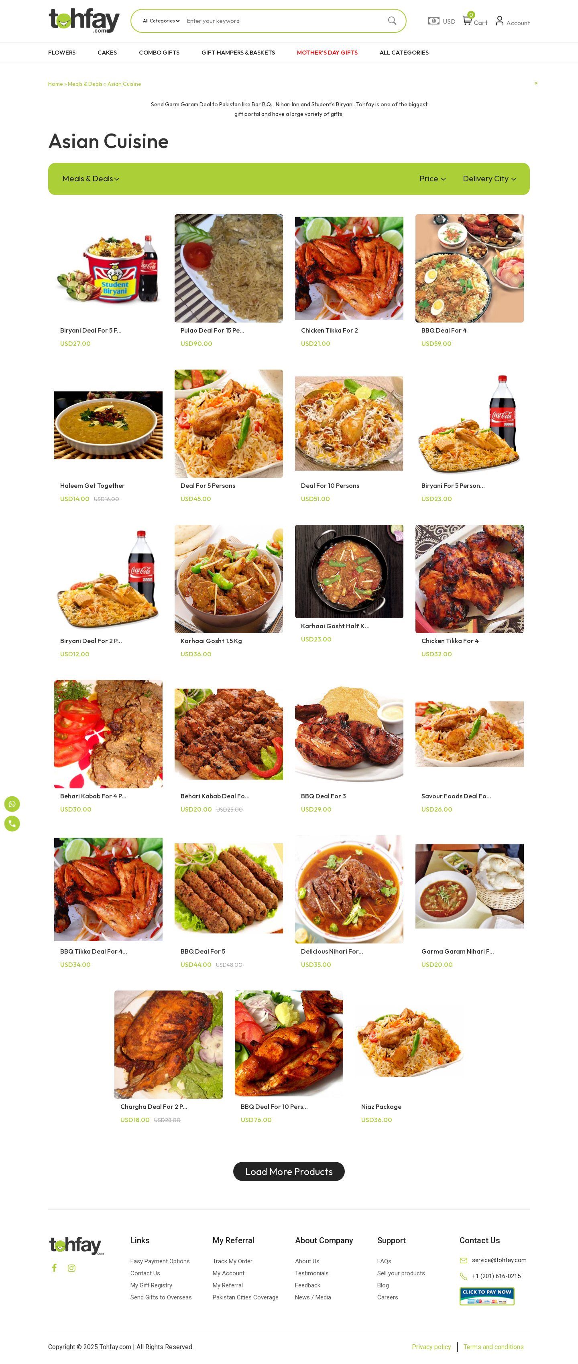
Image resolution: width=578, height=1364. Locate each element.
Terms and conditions (494, 1347)
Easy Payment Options (160, 1261)
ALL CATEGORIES (404, 52)
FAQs (384, 1261)
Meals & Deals (90, 178)
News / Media (313, 1297)
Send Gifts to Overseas (161, 1297)
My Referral (228, 1285)
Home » (57, 83)
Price (432, 178)
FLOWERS (61, 52)
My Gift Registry (151, 1285)
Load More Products (289, 1171)
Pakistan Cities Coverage (246, 1297)
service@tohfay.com (499, 1260)
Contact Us (145, 1273)
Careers (387, 1297)
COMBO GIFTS (159, 52)
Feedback (307, 1285)
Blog (383, 1285)
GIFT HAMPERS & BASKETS (238, 52)
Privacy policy (431, 1347)
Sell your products (401, 1273)
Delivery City (489, 178)
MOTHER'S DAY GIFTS (327, 52)
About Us (307, 1261)
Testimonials (312, 1273)
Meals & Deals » (87, 83)
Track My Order (232, 1261)
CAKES (107, 52)
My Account (228, 1273)
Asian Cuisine (124, 83)
